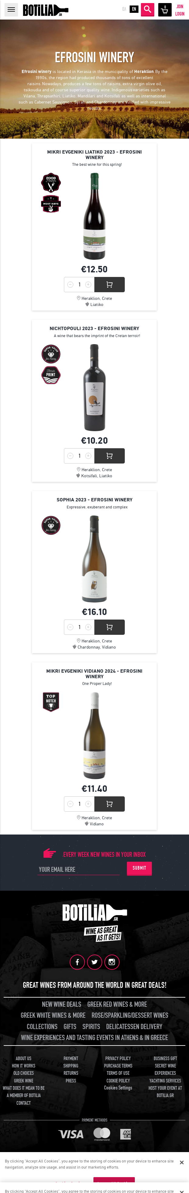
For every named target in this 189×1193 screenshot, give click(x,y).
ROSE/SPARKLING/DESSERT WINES (130, 1015)
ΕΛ (124, 9)
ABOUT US (23, 1059)
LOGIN (179, 14)
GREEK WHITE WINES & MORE (53, 1015)
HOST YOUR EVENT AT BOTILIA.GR (165, 1092)
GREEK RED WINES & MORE (117, 1004)
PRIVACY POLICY (118, 1059)
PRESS (71, 1081)
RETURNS (71, 1073)
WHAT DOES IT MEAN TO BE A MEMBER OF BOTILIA (23, 1092)
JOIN (180, 6)
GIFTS (70, 1027)
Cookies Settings (118, 1088)
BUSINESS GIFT (165, 1059)
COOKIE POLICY (118, 1081)
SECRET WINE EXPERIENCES (165, 1069)
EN (134, 9)
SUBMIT (139, 868)
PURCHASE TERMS (118, 1066)
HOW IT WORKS (23, 1066)
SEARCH (147, 9)
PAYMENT (71, 1059)
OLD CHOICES (23, 1073)
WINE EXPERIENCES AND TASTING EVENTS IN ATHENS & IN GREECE (94, 1038)
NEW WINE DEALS (61, 1004)
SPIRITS (91, 1027)
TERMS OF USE (118, 1073)
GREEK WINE (23, 1081)
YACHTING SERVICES (165, 1081)
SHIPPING (70, 1066)
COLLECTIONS (42, 1027)
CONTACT (23, 1103)
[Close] (182, 1162)
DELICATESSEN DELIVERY (134, 1027)
